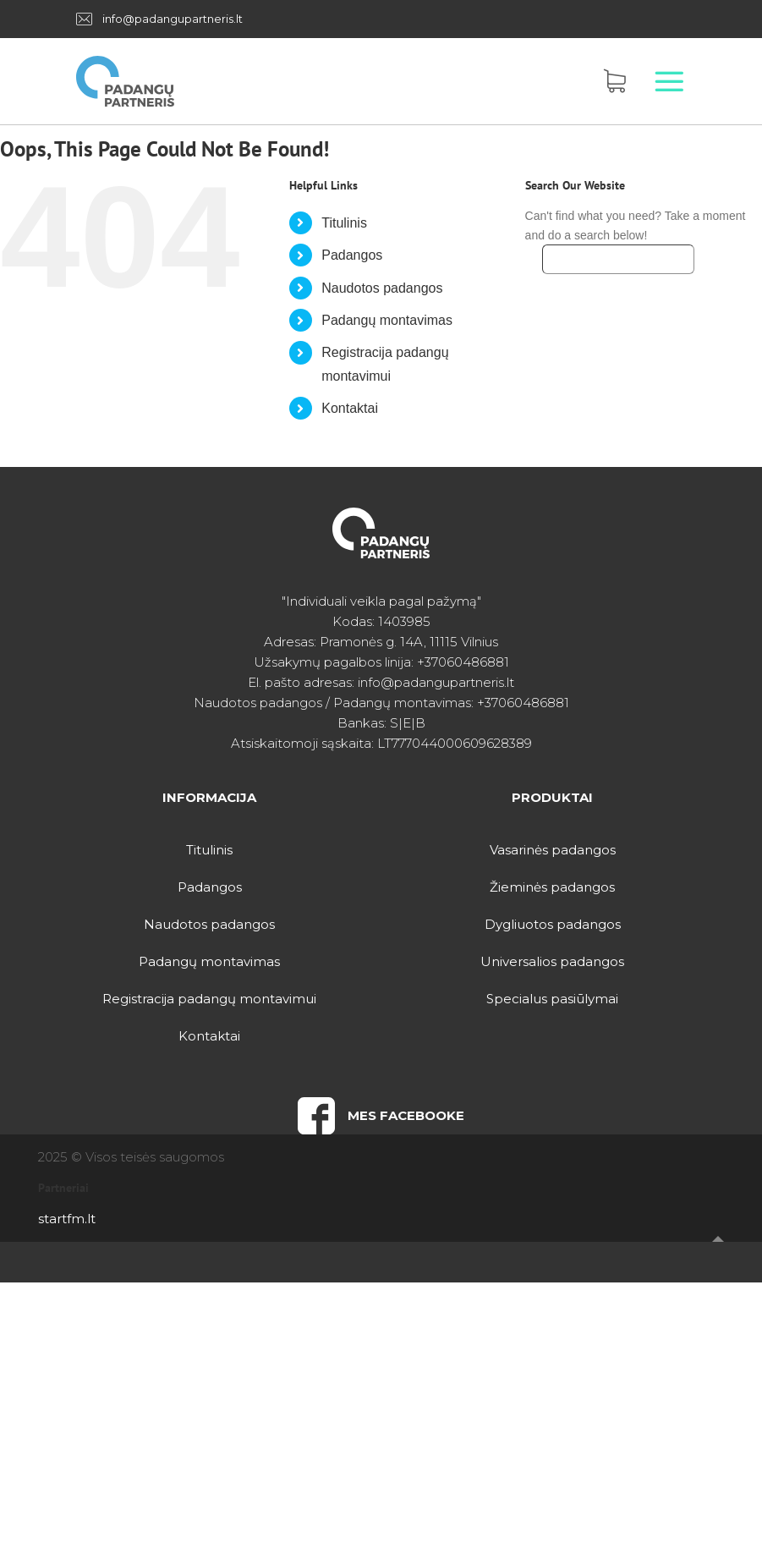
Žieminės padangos (552, 887)
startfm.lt (67, 1219)
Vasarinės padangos (553, 850)
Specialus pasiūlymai (552, 999)
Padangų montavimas (386, 320)
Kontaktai (349, 408)
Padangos (351, 255)
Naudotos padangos (381, 288)
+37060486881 (463, 662)
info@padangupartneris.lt (172, 18)
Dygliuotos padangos (553, 924)
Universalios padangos (552, 961)
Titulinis (344, 223)
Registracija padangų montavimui (209, 999)
